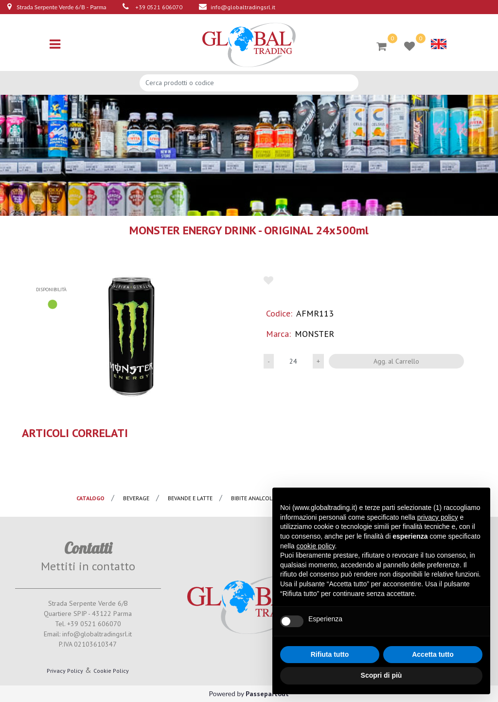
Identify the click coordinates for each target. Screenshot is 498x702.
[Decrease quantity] (269, 361)
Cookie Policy (111, 670)
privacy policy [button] (437, 517)
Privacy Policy (65, 670)
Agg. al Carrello (396, 361)
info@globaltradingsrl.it (243, 7)
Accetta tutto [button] (433, 654)
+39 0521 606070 (158, 7)
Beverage (136, 498)
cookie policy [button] (315, 546)
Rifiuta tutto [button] (330, 654)
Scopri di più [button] (381, 675)
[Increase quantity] (318, 361)
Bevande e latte (190, 498)
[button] (131, 336)
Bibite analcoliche (257, 498)
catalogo (90, 498)
